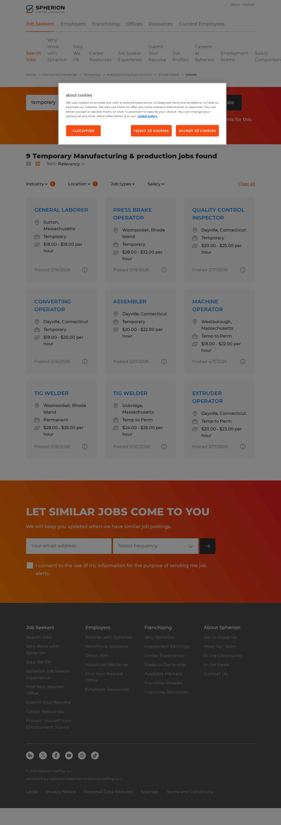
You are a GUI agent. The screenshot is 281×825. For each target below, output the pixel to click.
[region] (142, 114)
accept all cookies (197, 130)
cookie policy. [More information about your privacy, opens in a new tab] (147, 116)
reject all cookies (151, 130)
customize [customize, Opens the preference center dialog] (83, 130)
